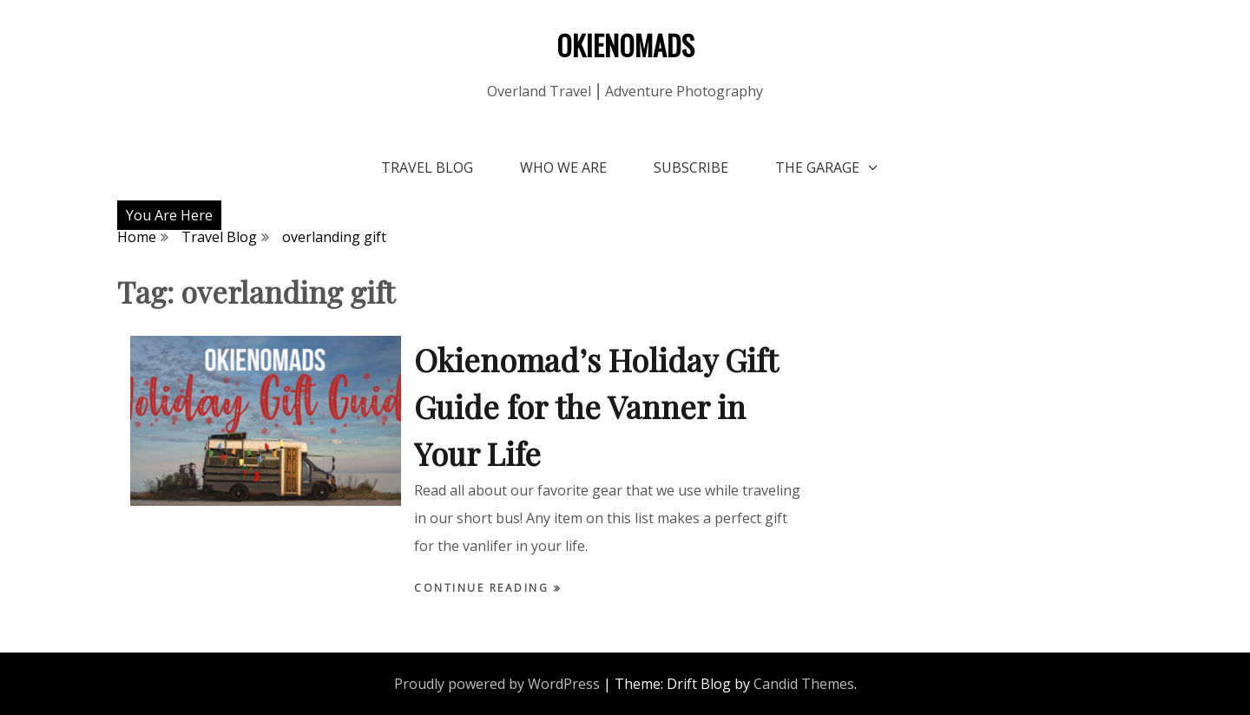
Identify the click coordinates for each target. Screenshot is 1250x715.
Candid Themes (803, 683)
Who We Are (563, 167)
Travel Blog (427, 167)
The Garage (817, 167)
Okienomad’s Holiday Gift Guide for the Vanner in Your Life (595, 406)
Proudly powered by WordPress (497, 683)
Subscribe (691, 167)
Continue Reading (484, 588)
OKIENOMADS (625, 44)
